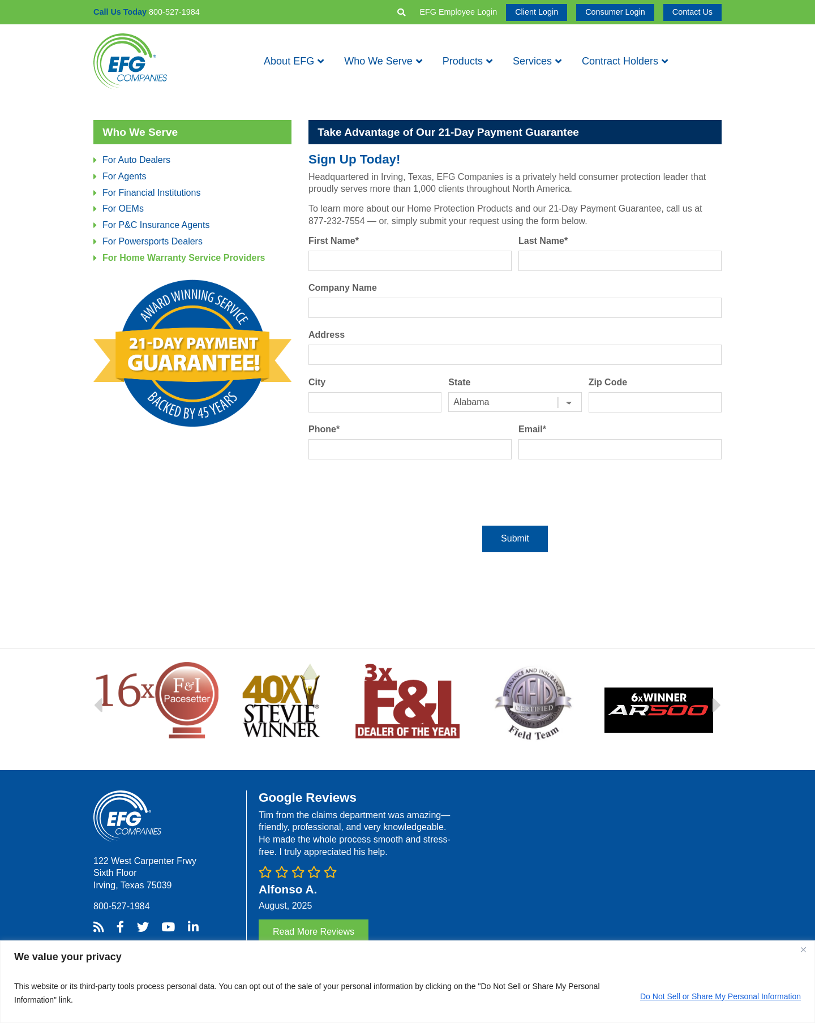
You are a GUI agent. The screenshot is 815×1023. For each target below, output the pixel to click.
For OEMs (123, 208)
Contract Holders (620, 61)
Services (532, 61)
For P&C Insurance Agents (155, 225)
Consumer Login (615, 11)
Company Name (342, 288)
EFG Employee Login (458, 11)
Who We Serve (378, 61)
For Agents (124, 176)
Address (326, 334)
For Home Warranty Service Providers (183, 258)
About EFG (289, 61)
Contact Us (692, 11)
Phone (324, 429)
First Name (333, 241)
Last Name (543, 241)
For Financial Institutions (151, 192)
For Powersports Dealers (152, 241)
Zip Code (608, 382)
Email (532, 429)
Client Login (536, 11)
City (316, 382)
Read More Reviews (313, 931)
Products (463, 61)
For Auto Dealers (136, 160)
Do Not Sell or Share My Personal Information (720, 996)
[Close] (803, 950)
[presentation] (515, 492)
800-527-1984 (121, 906)
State (459, 382)
